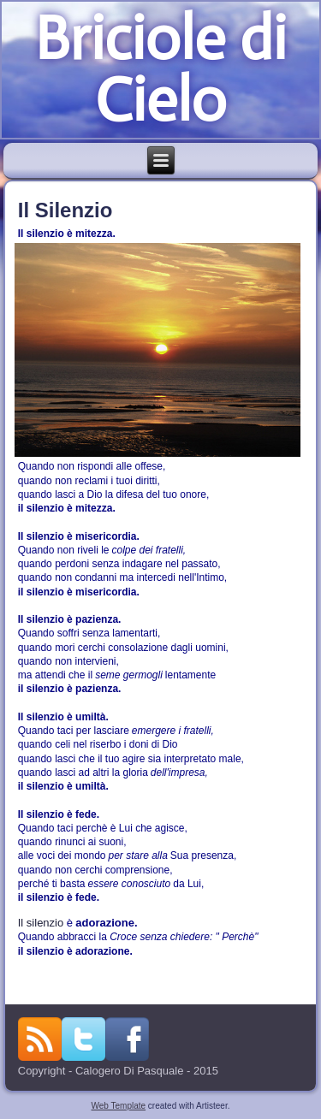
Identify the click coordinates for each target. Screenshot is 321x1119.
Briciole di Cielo (160, 69)
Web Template (119, 1105)
